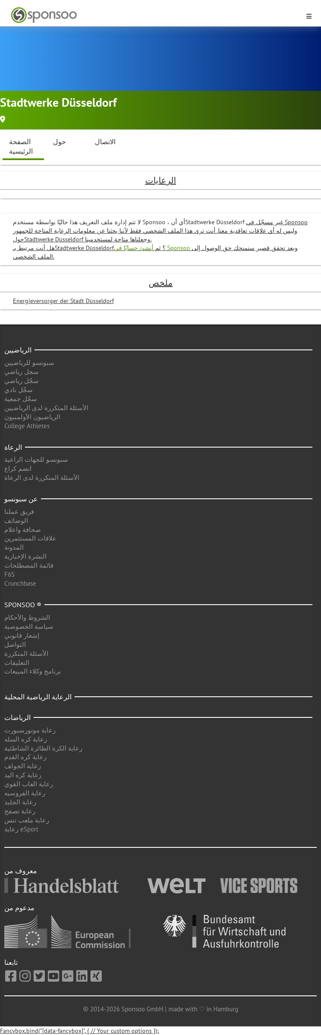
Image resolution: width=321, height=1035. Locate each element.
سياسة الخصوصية (28, 626)
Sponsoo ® (22, 604)
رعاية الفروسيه (24, 793)
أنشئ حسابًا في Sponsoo (153, 248)
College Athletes (27, 426)
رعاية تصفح (19, 811)
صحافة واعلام (22, 529)
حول (59, 141)
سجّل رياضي (21, 381)
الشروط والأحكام (27, 617)
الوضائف (16, 520)
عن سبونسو (21, 498)
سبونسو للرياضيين (29, 362)
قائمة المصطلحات (28, 565)
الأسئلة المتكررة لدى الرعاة (41, 477)
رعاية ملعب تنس (26, 820)
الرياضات (17, 717)
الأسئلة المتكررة (26, 653)
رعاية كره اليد (22, 775)
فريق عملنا (19, 511)
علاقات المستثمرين (30, 538)
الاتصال (105, 141)
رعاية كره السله (25, 739)
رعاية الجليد (20, 802)
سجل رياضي (21, 372)
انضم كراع (17, 468)
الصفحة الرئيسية (21, 146)
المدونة (14, 547)
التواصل (15, 644)
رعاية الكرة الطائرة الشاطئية (43, 748)
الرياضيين (17, 350)
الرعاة (13, 447)
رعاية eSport (21, 829)
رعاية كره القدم (25, 757)
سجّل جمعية (20, 399)
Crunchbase (20, 583)
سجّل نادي (18, 390)
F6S (9, 574)
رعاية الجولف (22, 766)
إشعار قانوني (21, 635)
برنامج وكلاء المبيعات (32, 671)
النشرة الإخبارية (25, 556)
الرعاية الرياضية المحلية (38, 696)
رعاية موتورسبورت (30, 730)
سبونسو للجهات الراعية (36, 459)
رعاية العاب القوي (28, 784)
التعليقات (16, 662)
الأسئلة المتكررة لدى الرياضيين (46, 408)
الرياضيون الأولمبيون (32, 417)
